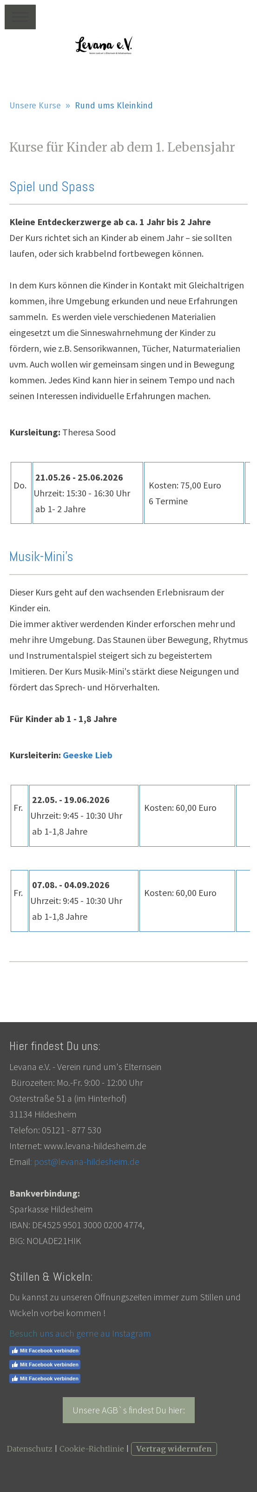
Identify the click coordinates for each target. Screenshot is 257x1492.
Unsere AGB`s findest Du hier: (128, 1410)
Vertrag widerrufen (174, 1448)
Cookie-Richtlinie (91, 1448)
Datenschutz (30, 1448)
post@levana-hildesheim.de (86, 1161)
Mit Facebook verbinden (45, 1350)
